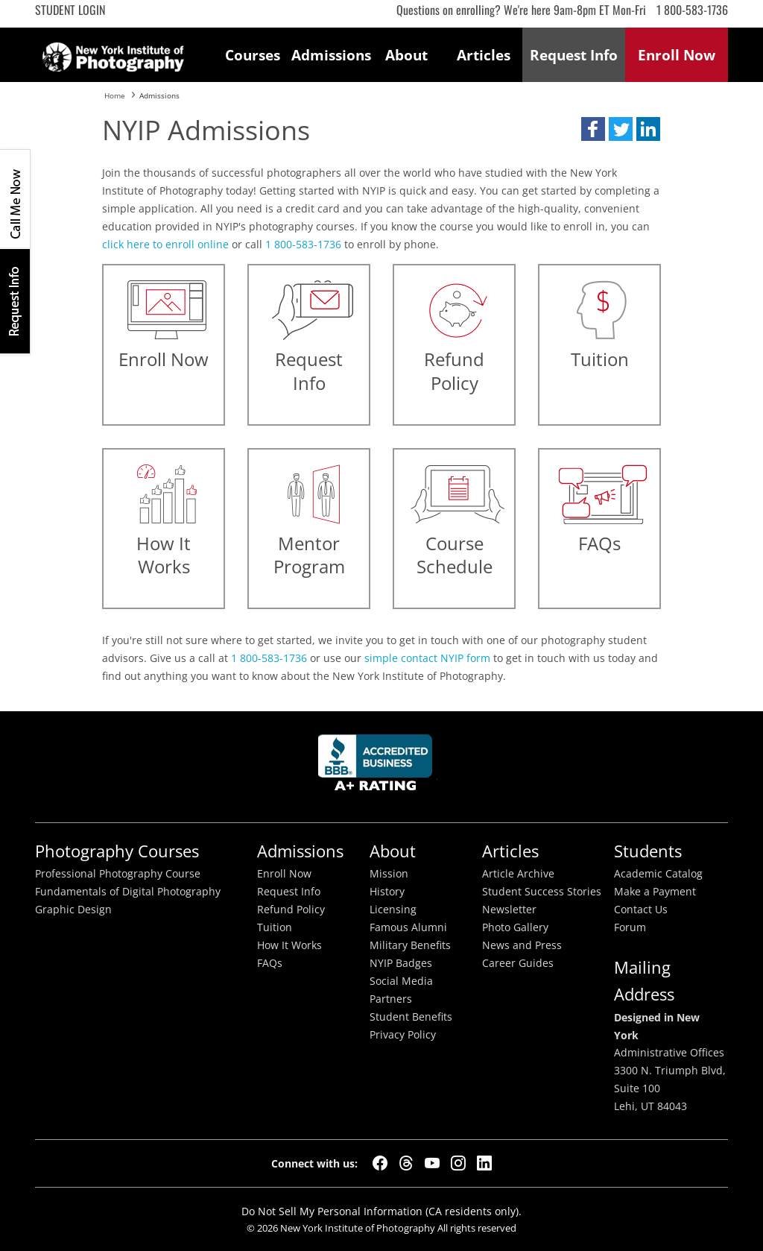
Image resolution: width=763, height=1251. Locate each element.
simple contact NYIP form (427, 658)
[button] (593, 129)
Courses (252, 54)
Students (648, 851)
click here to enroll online (165, 244)
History (387, 891)
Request (574, 54)
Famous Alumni (408, 927)
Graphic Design (73, 909)
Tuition (274, 927)
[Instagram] (458, 1163)
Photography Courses (117, 851)
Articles (483, 54)
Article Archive (518, 873)
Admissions (330, 54)
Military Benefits (410, 945)
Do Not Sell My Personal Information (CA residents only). (381, 1211)
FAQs (269, 963)
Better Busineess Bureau (377, 766)
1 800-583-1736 (692, 10)
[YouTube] (432, 1163)
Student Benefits (411, 1017)
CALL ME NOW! (15, 199)
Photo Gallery (515, 927)
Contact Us (641, 909)
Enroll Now (284, 873)
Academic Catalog (658, 873)
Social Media (401, 981)
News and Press (522, 945)
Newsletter (509, 909)
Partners (391, 999)
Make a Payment (655, 891)
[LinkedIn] (484, 1163)
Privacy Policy (403, 1035)
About (406, 54)
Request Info (15, 300)
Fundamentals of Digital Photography (128, 891)
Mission (389, 873)
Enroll (676, 54)
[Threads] (406, 1163)
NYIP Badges (401, 963)
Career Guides (518, 963)
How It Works (289, 945)
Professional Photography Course (117, 873)
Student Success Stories (541, 891)
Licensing (393, 909)
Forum (630, 927)
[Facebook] (380, 1163)
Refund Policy (291, 909)
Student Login (70, 10)
